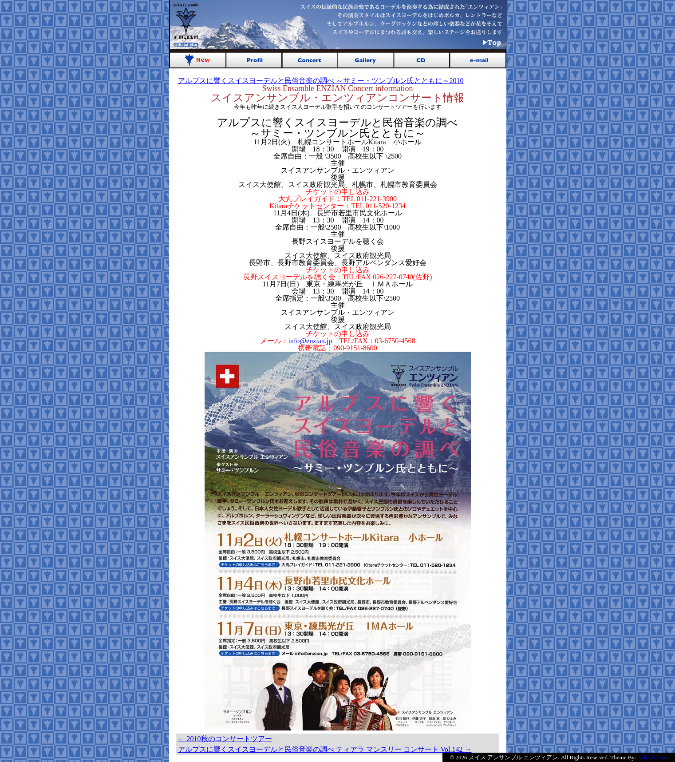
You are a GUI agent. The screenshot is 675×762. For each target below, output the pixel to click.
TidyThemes (652, 757)
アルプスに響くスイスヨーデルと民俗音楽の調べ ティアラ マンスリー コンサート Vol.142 (325, 749)
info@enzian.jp (310, 341)
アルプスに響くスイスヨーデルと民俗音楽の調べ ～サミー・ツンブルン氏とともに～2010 (321, 80)
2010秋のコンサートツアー (225, 738)
